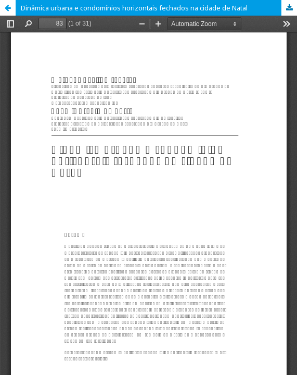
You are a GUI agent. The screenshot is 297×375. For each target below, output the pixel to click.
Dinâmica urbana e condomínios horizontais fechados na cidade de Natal (134, 7)
